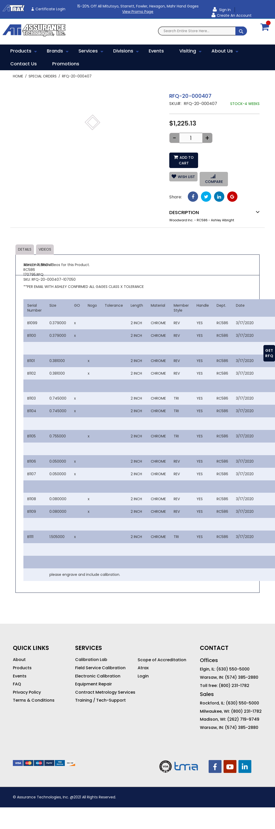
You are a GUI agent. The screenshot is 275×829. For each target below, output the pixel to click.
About (19, 660)
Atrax (143, 668)
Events (19, 676)
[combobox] (202, 31)
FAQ (17, 684)
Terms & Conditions (34, 700)
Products (22, 668)
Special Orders (43, 76)
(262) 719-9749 (243, 719)
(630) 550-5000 (233, 669)
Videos (45, 249)
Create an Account (234, 15)
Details (24, 249)
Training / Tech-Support (100, 700)
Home (18, 76)
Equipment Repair (93, 684)
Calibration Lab (91, 660)
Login (143, 676)
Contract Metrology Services (105, 692)
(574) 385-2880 (241, 677)
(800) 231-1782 (234, 686)
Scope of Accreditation (162, 660)
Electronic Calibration (97, 676)
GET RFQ (269, 353)
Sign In (224, 9)
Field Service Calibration (100, 668)
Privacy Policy (27, 692)
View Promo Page (137, 11)
